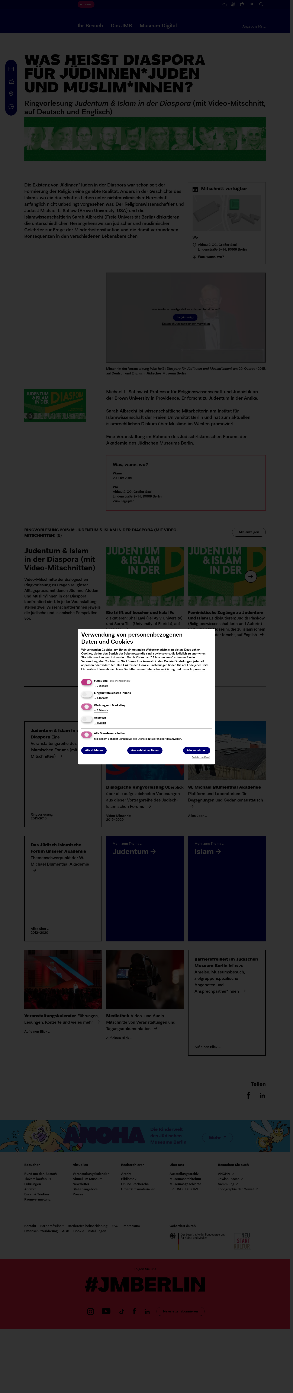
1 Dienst (100, 723)
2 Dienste (101, 686)
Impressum (197, 669)
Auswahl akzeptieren (145, 750)
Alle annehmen (196, 750)
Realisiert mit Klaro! (201, 757)
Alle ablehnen (94, 750)
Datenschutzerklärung (160, 669)
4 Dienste (101, 698)
